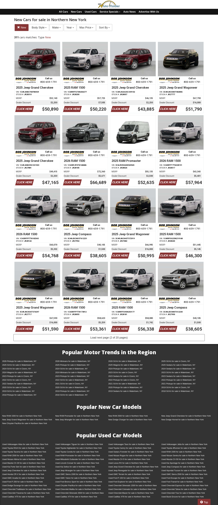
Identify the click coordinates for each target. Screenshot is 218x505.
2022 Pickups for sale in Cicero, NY (123, 380)
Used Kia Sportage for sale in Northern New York (182, 463)
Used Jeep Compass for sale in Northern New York (183, 467)
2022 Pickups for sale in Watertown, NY (178, 380)
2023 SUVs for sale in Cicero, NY (122, 372)
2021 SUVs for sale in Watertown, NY (124, 384)
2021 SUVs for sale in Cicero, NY (69, 384)
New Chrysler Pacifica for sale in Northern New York (24, 423)
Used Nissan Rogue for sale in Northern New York (129, 455)
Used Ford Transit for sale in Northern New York (182, 482)
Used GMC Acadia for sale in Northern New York (23, 478)
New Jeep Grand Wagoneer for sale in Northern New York (27, 419)
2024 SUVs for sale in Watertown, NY (71, 369)
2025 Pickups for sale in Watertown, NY (72, 365)
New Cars (76, 11)
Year (70, 27)
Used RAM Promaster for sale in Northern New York (77, 455)
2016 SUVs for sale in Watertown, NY (71, 395)
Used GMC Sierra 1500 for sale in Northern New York (78, 474)
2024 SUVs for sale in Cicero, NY (16, 369)
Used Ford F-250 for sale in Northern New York (22, 482)
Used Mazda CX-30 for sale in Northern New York (23, 463)
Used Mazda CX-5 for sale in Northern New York (129, 459)
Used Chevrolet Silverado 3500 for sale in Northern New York (79, 493)
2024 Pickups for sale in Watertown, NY (125, 369)
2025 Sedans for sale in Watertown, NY (178, 365)
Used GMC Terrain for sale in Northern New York (129, 474)
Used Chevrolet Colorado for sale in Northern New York (132, 489)
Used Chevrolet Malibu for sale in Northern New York (78, 489)
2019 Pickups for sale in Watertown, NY (72, 391)
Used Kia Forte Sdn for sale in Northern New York (23, 467)
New (21, 27)
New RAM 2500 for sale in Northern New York (128, 416)
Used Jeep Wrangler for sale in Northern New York (77, 470)
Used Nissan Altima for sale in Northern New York (23, 459)
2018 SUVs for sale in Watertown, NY (177, 391)
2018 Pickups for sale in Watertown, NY (19, 395)
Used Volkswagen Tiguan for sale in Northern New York (79, 444)
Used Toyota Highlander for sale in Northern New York (78, 448)
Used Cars (91, 11)
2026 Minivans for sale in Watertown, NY (72, 361)
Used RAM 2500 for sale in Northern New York (22, 455)
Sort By (104, 27)
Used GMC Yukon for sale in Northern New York (76, 478)
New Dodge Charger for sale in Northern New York (130, 419)
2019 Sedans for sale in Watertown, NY (125, 391)
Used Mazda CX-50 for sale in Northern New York (182, 459)
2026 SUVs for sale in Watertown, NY (124, 361)
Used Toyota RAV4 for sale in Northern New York (23, 448)
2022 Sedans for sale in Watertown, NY (19, 384)
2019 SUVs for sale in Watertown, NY (18, 391)
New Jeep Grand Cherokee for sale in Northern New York (186, 416)
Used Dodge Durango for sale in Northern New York (24, 485)
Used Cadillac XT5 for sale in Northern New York (23, 497)
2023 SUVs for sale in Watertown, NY (177, 372)
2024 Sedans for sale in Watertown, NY (178, 369)
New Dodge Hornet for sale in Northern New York (182, 419)
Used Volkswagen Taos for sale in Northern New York (131, 444)
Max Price (86, 27)
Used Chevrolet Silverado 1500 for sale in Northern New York (132, 486)
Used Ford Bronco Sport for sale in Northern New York (78, 482)
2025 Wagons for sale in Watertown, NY (125, 365)
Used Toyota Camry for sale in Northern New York (129, 448)
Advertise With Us (149, 11)
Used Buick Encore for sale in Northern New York (182, 497)
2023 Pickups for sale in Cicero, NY (17, 376)
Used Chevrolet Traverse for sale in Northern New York (25, 493)
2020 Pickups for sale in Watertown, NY (125, 387)
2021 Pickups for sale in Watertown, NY (178, 384)
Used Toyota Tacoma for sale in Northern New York (24, 452)
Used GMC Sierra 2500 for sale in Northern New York (184, 474)
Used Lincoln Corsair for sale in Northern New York (77, 463)
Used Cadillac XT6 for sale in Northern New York (129, 497)
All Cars (63, 11)
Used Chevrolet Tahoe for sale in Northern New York (183, 489)
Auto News (129, 11)
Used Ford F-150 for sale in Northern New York (128, 478)
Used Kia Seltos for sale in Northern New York (75, 467)
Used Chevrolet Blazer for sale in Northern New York (131, 493)
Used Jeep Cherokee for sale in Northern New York (24, 470)
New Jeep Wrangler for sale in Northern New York (76, 419)
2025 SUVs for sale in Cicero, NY (175, 361)
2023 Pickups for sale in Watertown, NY (72, 376)
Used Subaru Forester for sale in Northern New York (130, 452)
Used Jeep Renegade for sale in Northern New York (130, 470)
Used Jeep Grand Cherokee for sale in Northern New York (133, 467)
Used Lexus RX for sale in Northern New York (128, 463)
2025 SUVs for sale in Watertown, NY (18, 365)
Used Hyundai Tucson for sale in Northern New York (183, 470)
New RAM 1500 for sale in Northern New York (22, 416)
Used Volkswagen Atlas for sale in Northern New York (25, 444)
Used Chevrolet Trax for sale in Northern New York (183, 493)
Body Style (39, 27)
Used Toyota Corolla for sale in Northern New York (77, 452)
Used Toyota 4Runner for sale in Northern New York (183, 448)
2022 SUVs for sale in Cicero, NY (16, 380)
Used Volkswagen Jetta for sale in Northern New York (184, 444)
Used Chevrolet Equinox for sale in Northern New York (184, 485)
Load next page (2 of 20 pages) (109, 337)
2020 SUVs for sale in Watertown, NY (71, 387)
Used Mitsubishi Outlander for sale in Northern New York (79, 459)
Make (56, 27)
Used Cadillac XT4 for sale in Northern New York (76, 497)
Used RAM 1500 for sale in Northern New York (181, 452)
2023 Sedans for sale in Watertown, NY (178, 376)
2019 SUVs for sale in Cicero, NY (175, 387)
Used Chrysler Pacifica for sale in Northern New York (78, 485)
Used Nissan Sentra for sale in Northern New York (182, 455)
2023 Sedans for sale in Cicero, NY (123, 376)
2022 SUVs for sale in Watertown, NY (71, 380)
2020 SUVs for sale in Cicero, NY (16, 387)
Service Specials (110, 11)
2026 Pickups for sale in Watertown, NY (19, 361)
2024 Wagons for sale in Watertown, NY (19, 372)
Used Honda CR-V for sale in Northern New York (23, 474)
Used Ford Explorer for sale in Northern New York (129, 482)
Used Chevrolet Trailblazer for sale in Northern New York (26, 489)
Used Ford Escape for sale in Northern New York (182, 478)
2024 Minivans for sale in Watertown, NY (72, 372)
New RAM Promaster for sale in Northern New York (77, 416)
